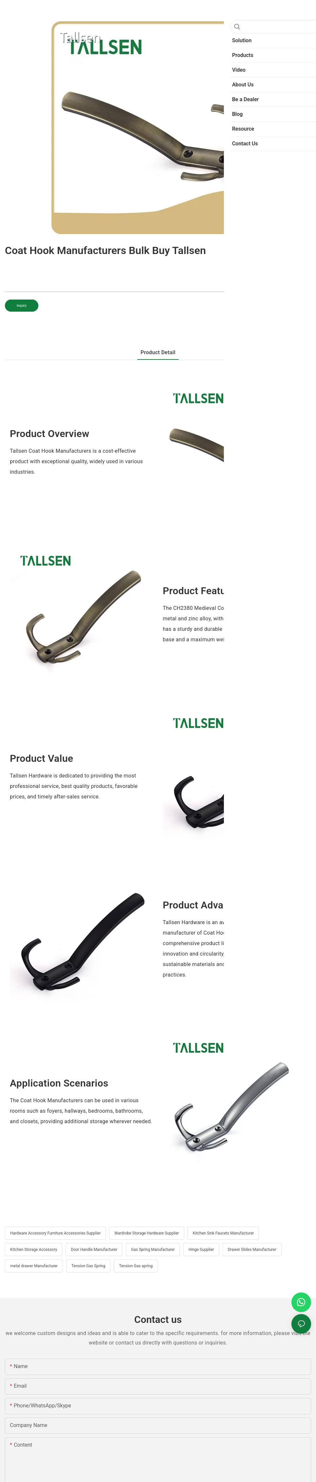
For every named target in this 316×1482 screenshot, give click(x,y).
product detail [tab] (158, 352)
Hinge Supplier (201, 1249)
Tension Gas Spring (88, 1266)
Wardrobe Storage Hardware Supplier (146, 1233)
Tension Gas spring (135, 1266)
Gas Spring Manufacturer (153, 1249)
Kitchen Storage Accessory (33, 1249)
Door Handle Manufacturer (94, 1249)
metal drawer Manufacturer (34, 1266)
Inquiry (22, 305)
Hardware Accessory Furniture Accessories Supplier (55, 1233)
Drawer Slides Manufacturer (252, 1249)
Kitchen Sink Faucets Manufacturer (223, 1233)
